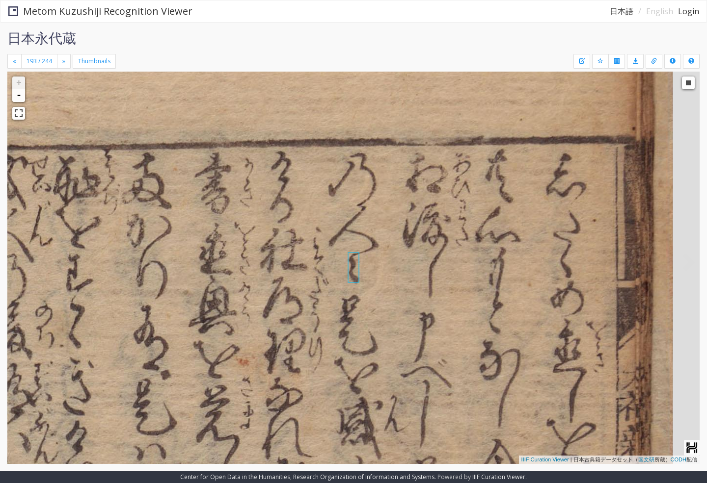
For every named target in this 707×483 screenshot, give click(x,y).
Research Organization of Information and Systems (364, 477)
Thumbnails (94, 61)
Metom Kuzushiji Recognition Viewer (100, 11)
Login (688, 11)
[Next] (64, 61)
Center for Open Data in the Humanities (235, 477)
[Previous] (14, 61)
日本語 (621, 11)
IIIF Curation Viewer (545, 459)
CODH (678, 459)
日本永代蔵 (41, 37)
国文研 (646, 459)
